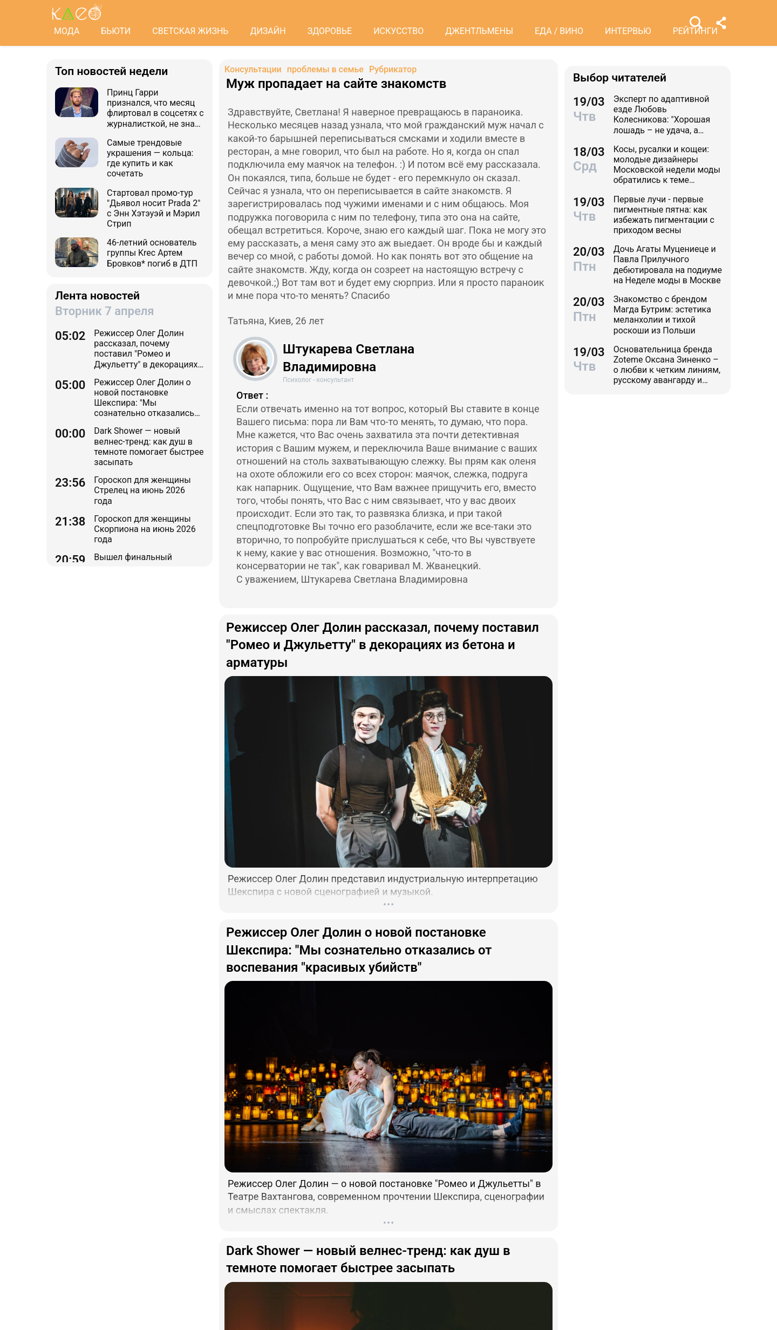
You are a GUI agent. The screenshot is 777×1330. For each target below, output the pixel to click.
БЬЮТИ (116, 31)
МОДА (66, 31)
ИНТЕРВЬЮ (628, 31)
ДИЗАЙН (267, 31)
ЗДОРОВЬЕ (330, 31)
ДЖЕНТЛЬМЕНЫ (479, 31)
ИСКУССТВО (398, 31)
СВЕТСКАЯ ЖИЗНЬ (190, 31)
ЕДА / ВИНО (559, 31)
